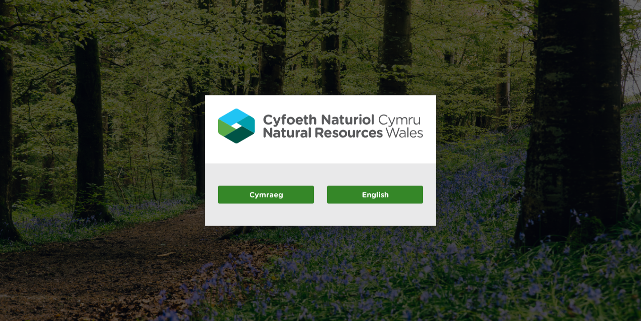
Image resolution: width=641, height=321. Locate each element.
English (375, 194)
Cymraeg (266, 194)
